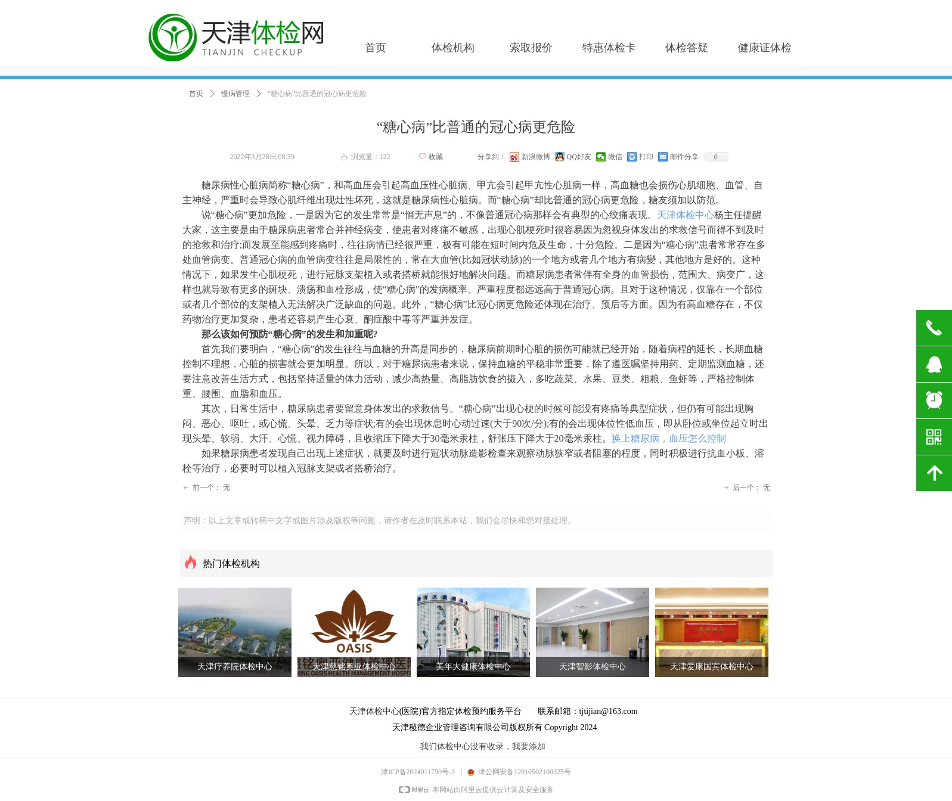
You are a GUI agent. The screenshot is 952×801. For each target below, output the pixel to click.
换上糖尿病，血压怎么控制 (669, 438)
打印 (646, 157)
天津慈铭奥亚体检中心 (354, 666)
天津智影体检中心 (592, 666)
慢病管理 (235, 93)
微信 (615, 157)
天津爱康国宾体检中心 (711, 666)
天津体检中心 (685, 215)
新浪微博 (536, 157)
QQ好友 (579, 157)
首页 (196, 93)
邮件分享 (684, 157)
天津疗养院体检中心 (234, 666)
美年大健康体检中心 (473, 666)
